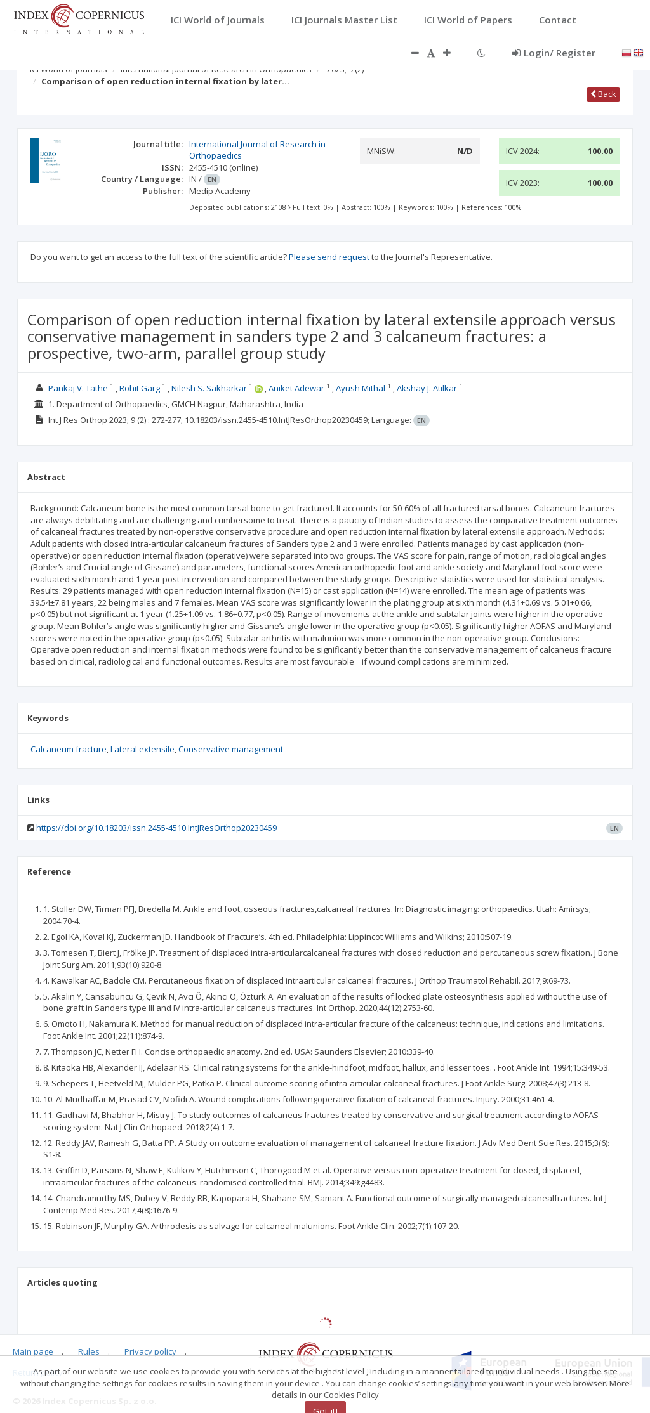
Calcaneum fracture (68, 749)
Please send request (329, 257)
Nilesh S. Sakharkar (209, 388)
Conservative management (230, 749)
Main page (33, 1351)
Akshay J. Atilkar (427, 388)
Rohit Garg (139, 388)
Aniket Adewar (296, 388)
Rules (89, 1351)
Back (603, 94)
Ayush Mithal (360, 388)
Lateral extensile (142, 749)
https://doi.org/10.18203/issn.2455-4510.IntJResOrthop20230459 (156, 827)
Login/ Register (553, 52)
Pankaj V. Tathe (78, 388)
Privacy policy (150, 1351)
